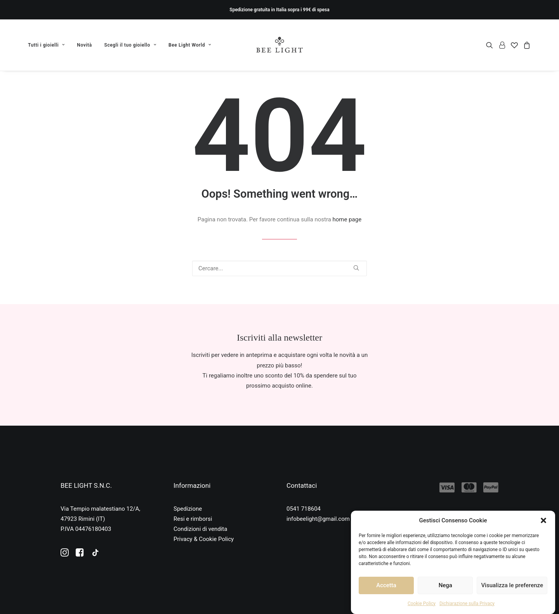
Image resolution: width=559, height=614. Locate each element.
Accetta (386, 585)
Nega (445, 585)
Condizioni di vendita (200, 528)
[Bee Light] (279, 45)
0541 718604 (303, 508)
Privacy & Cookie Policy (204, 539)
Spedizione (188, 508)
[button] (543, 520)
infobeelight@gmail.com (318, 518)
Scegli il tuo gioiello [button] (130, 45)
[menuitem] (49, 45)
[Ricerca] (279, 268)
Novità (84, 45)
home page (347, 219)
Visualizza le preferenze (512, 585)
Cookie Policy (422, 603)
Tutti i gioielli (46, 45)
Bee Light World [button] (189, 45)
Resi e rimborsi (193, 518)
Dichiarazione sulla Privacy (467, 603)
